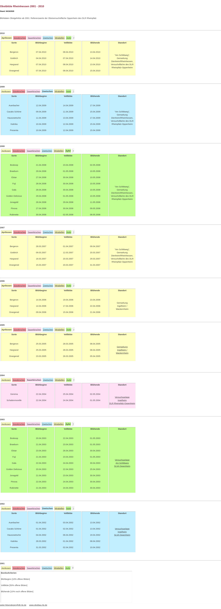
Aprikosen (6, 91)
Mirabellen (59, 38)
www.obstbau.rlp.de (38, 605)
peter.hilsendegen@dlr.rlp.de (13, 605)
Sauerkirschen (34, 38)
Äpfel (68, 38)
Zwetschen (48, 38)
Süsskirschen (20, 38)
